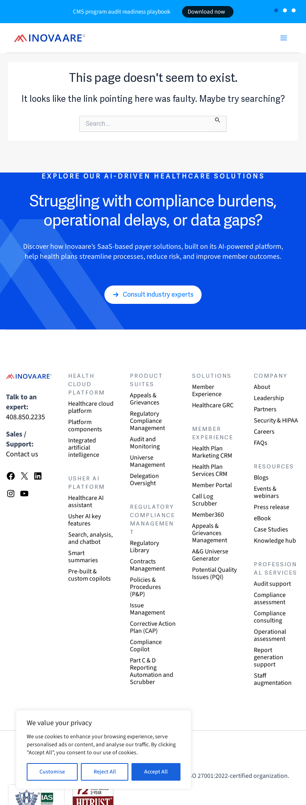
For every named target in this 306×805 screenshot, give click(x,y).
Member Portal (212, 485)
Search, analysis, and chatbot (90, 538)
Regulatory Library (144, 547)
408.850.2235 (25, 417)
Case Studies (271, 529)
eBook (262, 518)
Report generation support (268, 657)
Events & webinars (266, 492)
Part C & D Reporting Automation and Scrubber (151, 671)
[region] (103, 749)
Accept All (156, 772)
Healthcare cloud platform (91, 407)
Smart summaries (83, 557)
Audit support (272, 583)
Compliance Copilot (146, 646)
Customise (52, 772)
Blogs (261, 477)
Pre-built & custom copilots (89, 575)
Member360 (208, 514)
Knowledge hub (275, 540)
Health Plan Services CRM (210, 470)
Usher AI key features (84, 520)
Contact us (22, 454)
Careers (264, 431)
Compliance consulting (270, 617)
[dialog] (291, 789)
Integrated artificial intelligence (83, 447)
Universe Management (147, 461)
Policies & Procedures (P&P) (145, 587)
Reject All (105, 772)
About (262, 387)
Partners (265, 409)
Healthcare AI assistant (86, 502)
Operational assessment (270, 635)
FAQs (260, 442)
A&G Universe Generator (210, 555)
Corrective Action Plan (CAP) (153, 627)
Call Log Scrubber (204, 500)
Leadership (269, 398)
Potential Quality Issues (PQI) (214, 573)
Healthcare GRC (212, 405)
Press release (271, 507)
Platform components (85, 426)
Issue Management (147, 609)
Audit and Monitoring (145, 443)
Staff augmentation (273, 679)
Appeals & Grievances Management (209, 533)
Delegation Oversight (144, 480)
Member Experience (207, 391)
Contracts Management (147, 565)
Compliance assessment (270, 599)
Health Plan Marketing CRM (212, 452)
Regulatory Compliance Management (147, 420)
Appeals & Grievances (144, 399)
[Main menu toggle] (283, 38)
